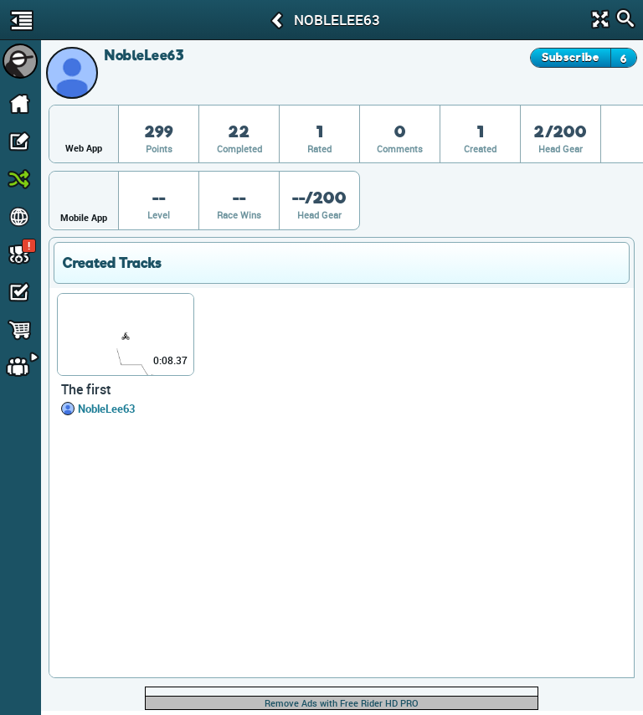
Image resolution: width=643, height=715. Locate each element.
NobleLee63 (106, 408)
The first (86, 389)
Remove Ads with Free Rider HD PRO (342, 703)
